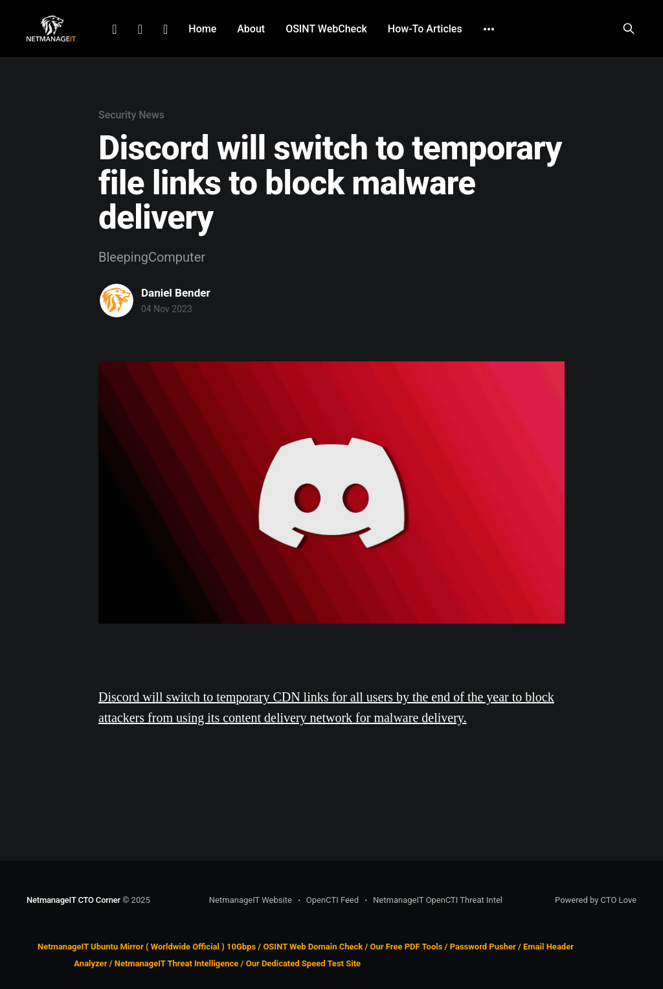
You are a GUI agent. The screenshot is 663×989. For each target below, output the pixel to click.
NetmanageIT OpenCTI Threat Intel (437, 900)
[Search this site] (628, 28)
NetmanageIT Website (250, 900)
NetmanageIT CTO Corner (73, 900)
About (251, 29)
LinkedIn (114, 29)
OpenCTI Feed (332, 900)
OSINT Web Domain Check (313, 946)
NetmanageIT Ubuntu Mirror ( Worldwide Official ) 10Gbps (147, 946)
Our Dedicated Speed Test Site (303, 964)
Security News (131, 115)
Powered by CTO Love (595, 900)
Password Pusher (483, 946)
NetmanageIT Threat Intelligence (177, 964)
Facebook (140, 29)
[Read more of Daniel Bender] (116, 300)
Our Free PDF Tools (406, 946)
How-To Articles (425, 29)
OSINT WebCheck (326, 29)
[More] (489, 29)
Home (202, 29)
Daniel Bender (175, 292)
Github (165, 29)
